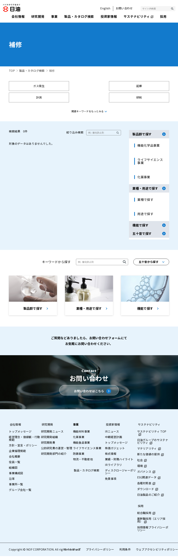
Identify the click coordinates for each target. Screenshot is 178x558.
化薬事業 (78, 439)
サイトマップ (71, 551)
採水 (109, 97)
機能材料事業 (81, 433)
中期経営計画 (113, 439)
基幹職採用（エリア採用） (151, 522)
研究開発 (46, 426)
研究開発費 (48, 444)
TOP (12, 70)
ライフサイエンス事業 (87, 450)
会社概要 (14, 458)
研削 (150, 86)
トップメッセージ (20, 433)
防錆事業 (78, 456)
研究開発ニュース (52, 433)
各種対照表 (144, 485)
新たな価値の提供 (148, 456)
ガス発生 (28, 86)
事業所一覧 (16, 486)
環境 (140, 468)
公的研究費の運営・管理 (56, 450)
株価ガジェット (115, 450)
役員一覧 (14, 464)
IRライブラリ (113, 467)
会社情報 (14, 426)
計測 (109, 86)
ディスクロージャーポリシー (120, 473)
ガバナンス (144, 474)
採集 (69, 97)
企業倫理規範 (17, 453)
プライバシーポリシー (100, 551)
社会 (140, 462)
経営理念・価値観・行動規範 (24, 440)
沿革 (12, 481)
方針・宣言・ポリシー (23, 447)
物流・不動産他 (83, 461)
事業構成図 (16, 475)
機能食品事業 (81, 444)
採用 (140, 508)
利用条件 (125, 551)
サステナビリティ (148, 426)
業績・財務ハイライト (119, 461)
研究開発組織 (49, 439)
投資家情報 (112, 426)
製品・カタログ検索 (32, 70)
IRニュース (112, 433)
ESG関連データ (147, 479)
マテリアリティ (147, 451)
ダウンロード (145, 491)
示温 (150, 97)
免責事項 (110, 481)
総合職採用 (144, 515)
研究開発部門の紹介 (54, 456)
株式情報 (110, 456)
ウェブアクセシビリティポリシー (157, 551)
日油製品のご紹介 (148, 497)
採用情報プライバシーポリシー (152, 530)
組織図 (13, 469)
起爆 (69, 86)
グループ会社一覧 (20, 492)
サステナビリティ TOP (151, 433)
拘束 (28, 97)
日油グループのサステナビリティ (152, 443)
